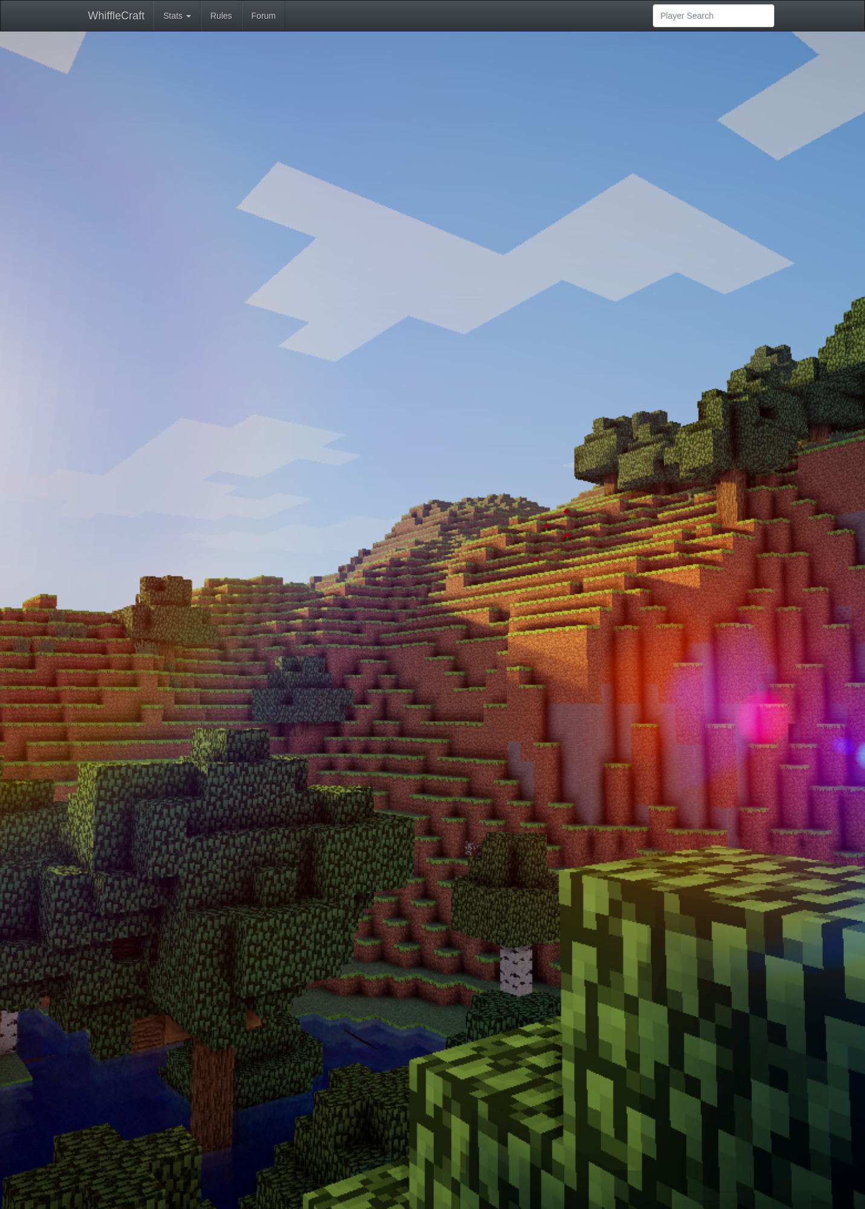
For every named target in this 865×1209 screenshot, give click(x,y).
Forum (263, 16)
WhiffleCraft (116, 16)
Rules (221, 16)
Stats (177, 16)
